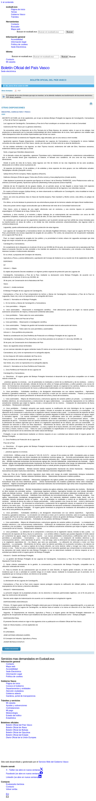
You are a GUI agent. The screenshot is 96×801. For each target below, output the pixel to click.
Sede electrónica (8, 71)
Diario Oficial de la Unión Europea (21, 737)
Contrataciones (13, 708)
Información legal (18, 42)
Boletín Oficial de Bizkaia (17, 730)
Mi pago (9, 710)
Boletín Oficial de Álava (16, 727)
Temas (14, 12)
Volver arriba (11, 789)
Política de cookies (19, 44)
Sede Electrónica (18, 47)
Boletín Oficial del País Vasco (25, 67)
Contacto (15, 24)
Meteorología (12, 713)
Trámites (15, 17)
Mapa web (15, 29)
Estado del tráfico (14, 715)
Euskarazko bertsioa (15, 784)
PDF (19, 91)
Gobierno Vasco (18, 14)
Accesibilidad (17, 39)
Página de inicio (18, 9)
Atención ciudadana (15, 691)
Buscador (15, 27)
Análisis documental (11, 649)
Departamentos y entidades (18, 688)
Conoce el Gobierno (15, 686)
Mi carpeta (10, 62)
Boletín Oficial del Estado (17, 735)
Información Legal (14, 674)
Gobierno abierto (13, 693)
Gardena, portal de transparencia (20, 696)
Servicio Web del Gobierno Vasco (53, 762)
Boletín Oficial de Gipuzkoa (18, 732)
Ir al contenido (7, 2)
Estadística (11, 718)
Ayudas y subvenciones (16, 705)
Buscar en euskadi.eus (27, 32)
